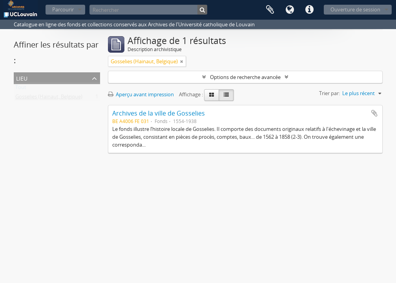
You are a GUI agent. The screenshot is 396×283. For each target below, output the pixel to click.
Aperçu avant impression (141, 94)
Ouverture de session (355, 9)
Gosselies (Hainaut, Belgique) (48, 98)
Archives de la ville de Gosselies (158, 113)
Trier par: (329, 93)
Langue (289, 10)
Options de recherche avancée (245, 77)
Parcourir (63, 9)
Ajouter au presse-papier (374, 113)
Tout (20, 88)
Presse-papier (270, 10)
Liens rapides (309, 10)
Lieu (21, 77)
